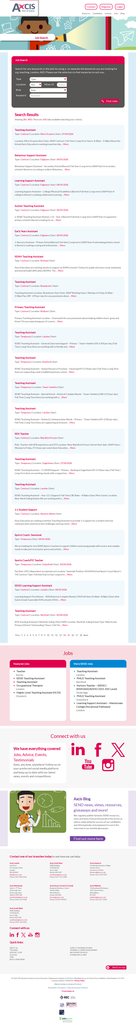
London (99, 707)
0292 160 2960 (21, 922)
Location (21, 84)
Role (18, 89)
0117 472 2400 (61, 877)
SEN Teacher (22, 433)
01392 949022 (60, 900)
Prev (17, 635)
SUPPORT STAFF (16, 952)
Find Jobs (112, 101)
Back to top (115, 967)
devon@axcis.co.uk (57, 897)
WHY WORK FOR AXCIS (79, 952)
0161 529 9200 (21, 900)
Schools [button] (108, 13)
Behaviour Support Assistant (30, 155)
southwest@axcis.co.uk (58, 875)
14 (64, 635)
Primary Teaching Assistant (30, 307)
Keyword (21, 95)
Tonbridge (96, 689)
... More (65, 144)
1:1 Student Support (26, 509)
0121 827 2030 (101, 900)
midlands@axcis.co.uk (98, 897)
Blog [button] (122, 13)
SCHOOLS (13, 955)
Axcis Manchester (16, 886)
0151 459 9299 (101, 875)
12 (56, 635)
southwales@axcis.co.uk (18, 920)
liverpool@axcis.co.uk (98, 872)
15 (68, 635)
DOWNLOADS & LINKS (78, 955)
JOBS (12, 957)
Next (85, 635)
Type (18, 78)
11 (52, 635)
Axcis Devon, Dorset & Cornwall (61, 886)
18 (81, 635)
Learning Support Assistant (30, 180)
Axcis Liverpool (95, 863)
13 (60, 635)
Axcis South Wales (16, 908)
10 (48, 635)
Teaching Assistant (25, 129)
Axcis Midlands (95, 886)
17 (77, 635)
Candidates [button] (97, 13)
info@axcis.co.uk (16, 875)
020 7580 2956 (21, 877)
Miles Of (49, 84)
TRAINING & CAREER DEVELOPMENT (83, 950)
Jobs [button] (116, 13)
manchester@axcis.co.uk (18, 897)
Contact (91, 6)
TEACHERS (14, 950)
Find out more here (88, 839)
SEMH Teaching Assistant (29, 256)
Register (106, 6)
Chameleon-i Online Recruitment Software (72, 988)
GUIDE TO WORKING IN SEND (81, 948)
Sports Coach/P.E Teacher (29, 560)
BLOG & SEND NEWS (17, 959)
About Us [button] (86, 13)
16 (72, 635)
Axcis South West (56, 863)
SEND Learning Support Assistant (33, 585)
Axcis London (14, 863)
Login (120, 6)
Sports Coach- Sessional (28, 534)
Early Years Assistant (26, 231)
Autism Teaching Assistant (29, 205)
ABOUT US (14, 948)
